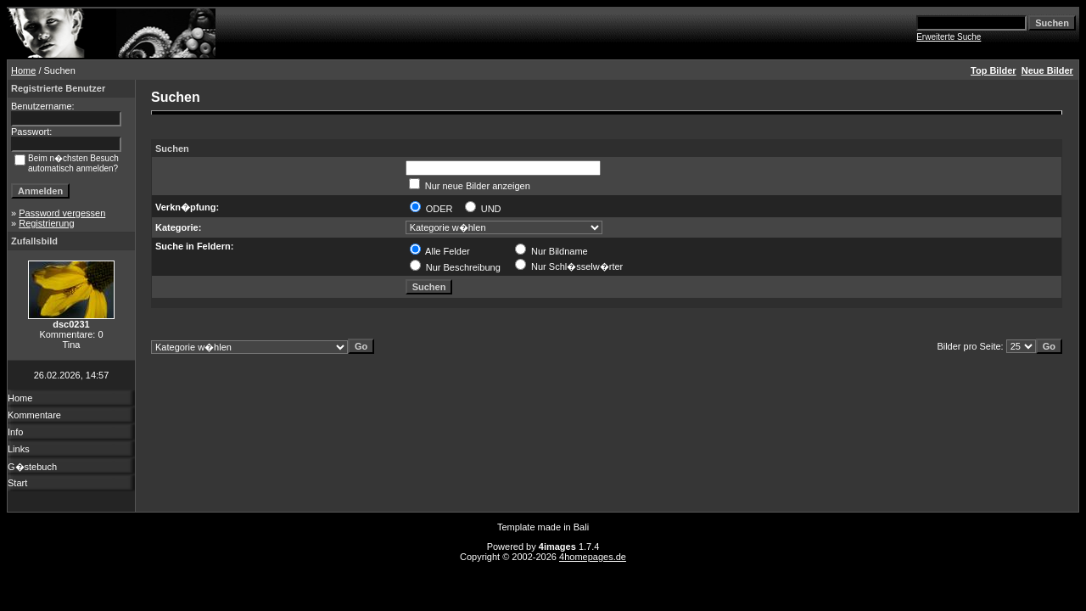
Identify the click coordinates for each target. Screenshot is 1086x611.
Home (23, 70)
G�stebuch (32, 467)
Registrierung (46, 223)
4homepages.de (592, 557)
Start (17, 483)
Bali (581, 527)
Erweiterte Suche (948, 37)
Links (19, 449)
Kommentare (34, 415)
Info (15, 432)
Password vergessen (62, 213)
